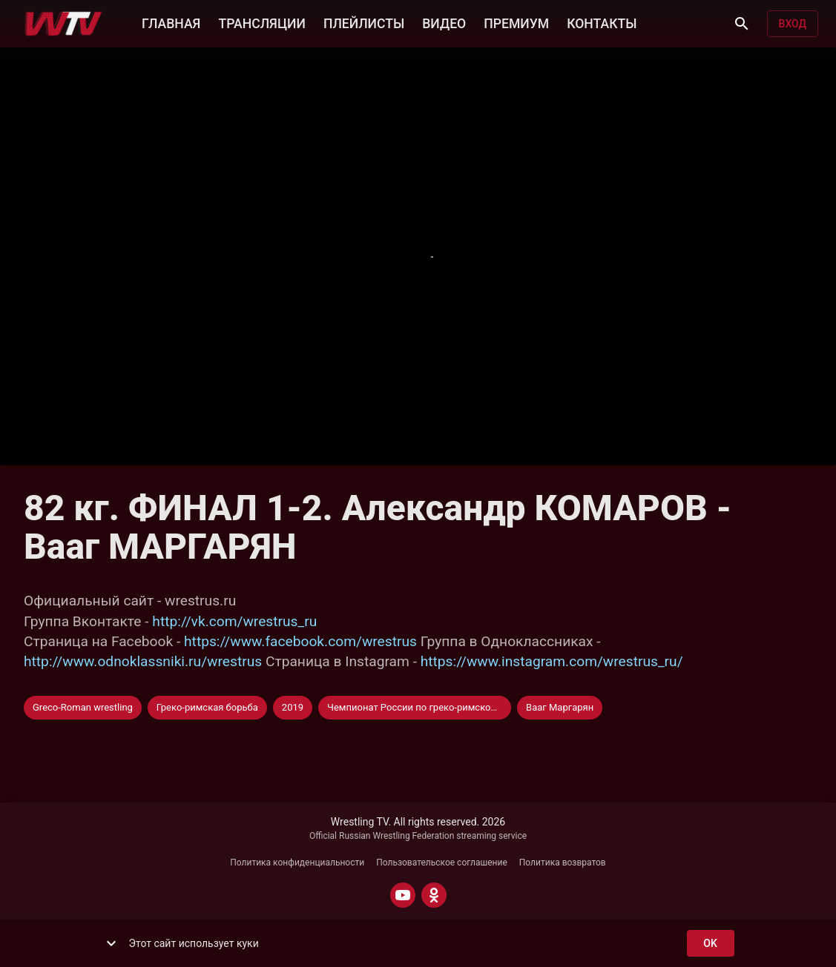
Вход (792, 24)
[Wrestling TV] (63, 23)
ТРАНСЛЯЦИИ (261, 22)
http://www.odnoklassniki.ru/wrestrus (143, 661)
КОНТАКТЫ (601, 22)
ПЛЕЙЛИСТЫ (364, 22)
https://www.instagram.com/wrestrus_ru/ (552, 661)
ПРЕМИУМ (516, 22)
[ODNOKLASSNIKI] (434, 895)
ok (710, 943)
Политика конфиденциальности (297, 862)
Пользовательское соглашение (441, 862)
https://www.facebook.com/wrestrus (300, 641)
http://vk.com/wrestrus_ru (234, 621)
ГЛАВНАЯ (171, 22)
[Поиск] (742, 23)
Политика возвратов (562, 862)
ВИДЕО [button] (444, 22)
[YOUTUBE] (402, 895)
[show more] (111, 943)
